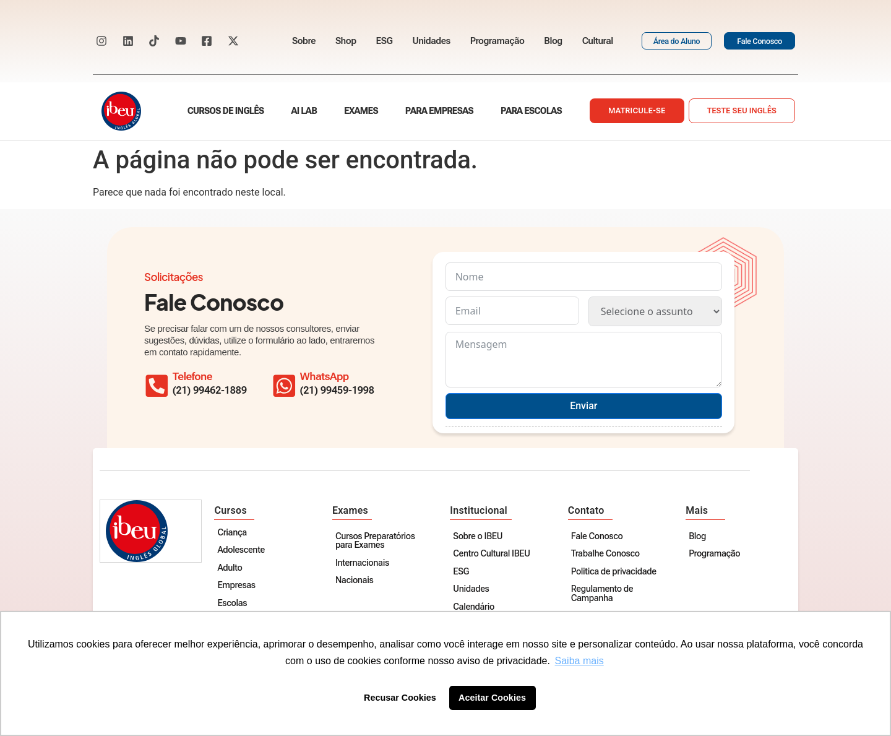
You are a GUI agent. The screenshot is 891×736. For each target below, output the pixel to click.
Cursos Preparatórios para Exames (376, 541)
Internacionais (363, 563)
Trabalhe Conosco (606, 554)
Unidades (431, 40)
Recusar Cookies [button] (400, 698)
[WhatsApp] (286, 384)
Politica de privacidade (614, 572)
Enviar (583, 406)
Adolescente (242, 550)
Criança (233, 533)
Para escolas (531, 111)
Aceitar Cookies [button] (492, 698)
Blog (553, 40)
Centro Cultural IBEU (492, 554)
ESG (384, 40)
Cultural (597, 40)
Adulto (231, 568)
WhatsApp (327, 376)
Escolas (234, 604)
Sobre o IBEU (479, 537)
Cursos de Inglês (225, 111)
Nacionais (355, 581)
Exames (361, 111)
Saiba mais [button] (579, 661)
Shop (345, 40)
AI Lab (304, 111)
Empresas (238, 586)
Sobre (304, 40)
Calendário (475, 607)
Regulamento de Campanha (603, 594)
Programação (497, 40)
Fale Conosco (598, 537)
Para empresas (439, 111)
